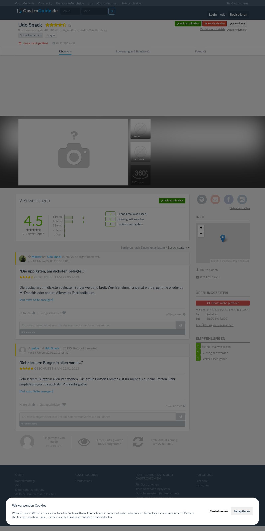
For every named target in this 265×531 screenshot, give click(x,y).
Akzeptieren (242, 511)
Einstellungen (219, 511)
